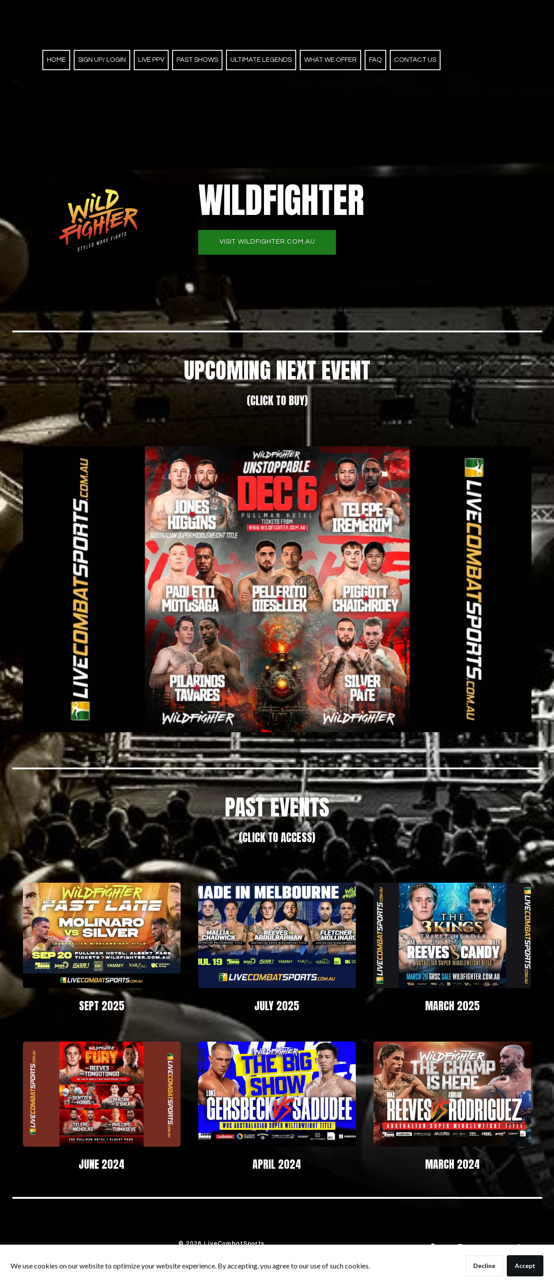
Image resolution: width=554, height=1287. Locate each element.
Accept (525, 1265)
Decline (484, 1265)
